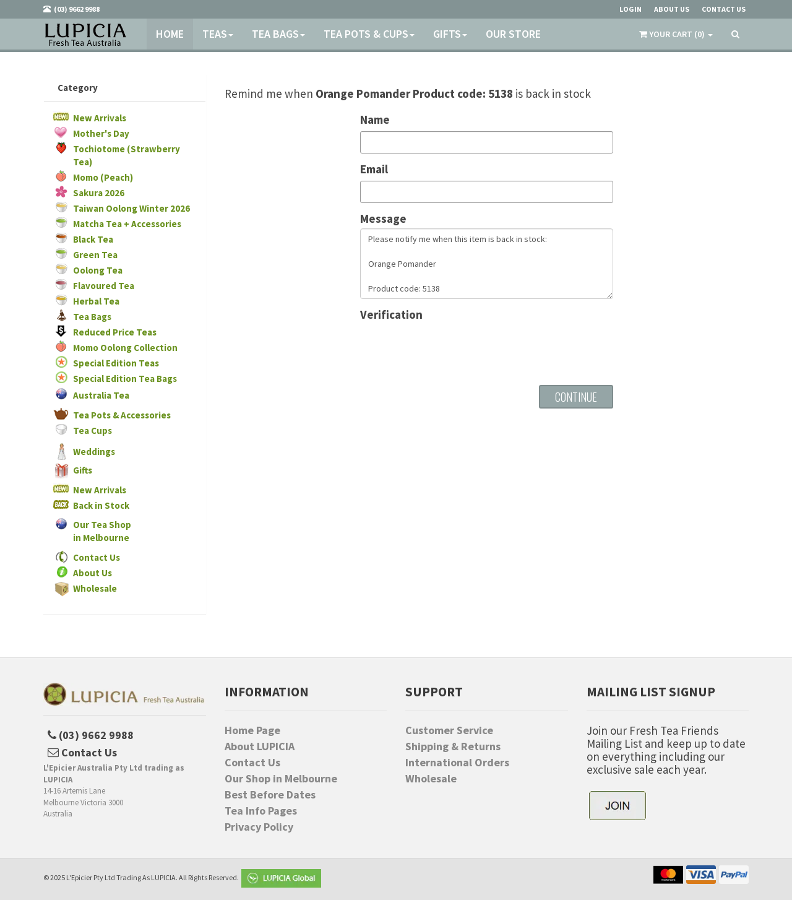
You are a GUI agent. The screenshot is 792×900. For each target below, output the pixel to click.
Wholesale (95, 588)
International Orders (457, 762)
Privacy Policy (259, 827)
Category (78, 87)
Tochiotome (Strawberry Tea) (126, 155)
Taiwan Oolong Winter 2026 (131, 208)
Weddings (94, 451)
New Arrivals (99, 118)
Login (630, 9)
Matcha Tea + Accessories (127, 224)
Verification (391, 314)
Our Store (513, 34)
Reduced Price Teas (115, 332)
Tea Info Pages (261, 811)
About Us (92, 573)
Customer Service (449, 730)
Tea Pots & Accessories (122, 415)
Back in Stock (101, 505)
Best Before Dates (270, 795)
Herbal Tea (96, 301)
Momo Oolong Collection (125, 347)
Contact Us (96, 557)
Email (374, 169)
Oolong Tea (98, 270)
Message (383, 218)
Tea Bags (278, 34)
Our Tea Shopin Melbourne (102, 531)
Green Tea (95, 255)
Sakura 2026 (98, 193)
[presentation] (454, 348)
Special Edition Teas (116, 363)
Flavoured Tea (103, 286)
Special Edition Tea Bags (125, 378)
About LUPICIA (260, 746)
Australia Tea (101, 395)
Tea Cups (92, 430)
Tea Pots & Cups (369, 34)
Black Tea (93, 239)
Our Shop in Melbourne (281, 778)
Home (170, 34)
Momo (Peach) (103, 177)
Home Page (252, 730)
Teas (217, 34)
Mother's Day (101, 133)
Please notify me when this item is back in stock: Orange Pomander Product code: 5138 (486, 263)
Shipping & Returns (453, 746)
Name (375, 119)
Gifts (450, 34)
